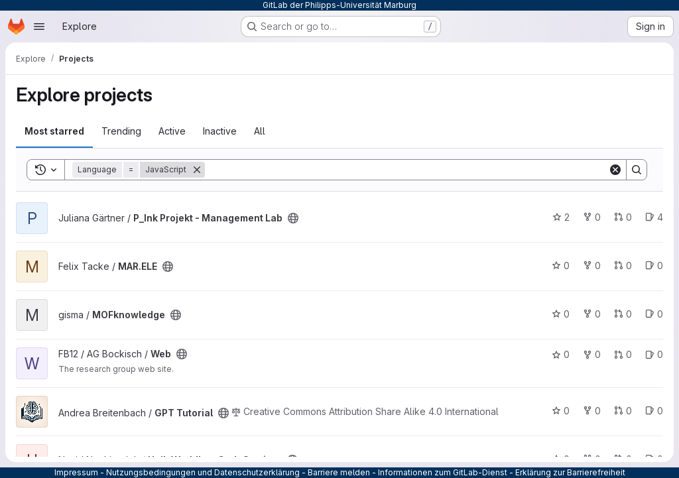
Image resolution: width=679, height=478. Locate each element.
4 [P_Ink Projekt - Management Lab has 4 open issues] (654, 217)
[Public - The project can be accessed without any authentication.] (293, 218)
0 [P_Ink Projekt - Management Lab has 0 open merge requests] (623, 217)
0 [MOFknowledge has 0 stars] (561, 314)
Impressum (76, 472)
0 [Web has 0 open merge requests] (623, 354)
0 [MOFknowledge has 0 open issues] (654, 314)
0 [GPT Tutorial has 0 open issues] (654, 410)
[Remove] (197, 170)
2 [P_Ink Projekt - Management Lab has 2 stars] (561, 217)
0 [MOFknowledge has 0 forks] (592, 314)
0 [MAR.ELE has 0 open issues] (654, 265)
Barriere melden (339, 472)
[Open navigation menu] (39, 26)
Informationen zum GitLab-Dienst (442, 472)
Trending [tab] (121, 131)
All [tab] (259, 131)
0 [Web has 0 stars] (561, 354)
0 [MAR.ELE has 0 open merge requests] (623, 265)
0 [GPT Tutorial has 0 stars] (561, 410)
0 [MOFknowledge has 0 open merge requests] (623, 314)
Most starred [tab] (54, 131)
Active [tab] (172, 131)
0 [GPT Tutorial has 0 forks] (592, 410)
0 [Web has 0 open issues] (654, 354)
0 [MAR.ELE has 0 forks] (592, 265)
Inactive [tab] (220, 131)
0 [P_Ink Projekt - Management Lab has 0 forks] (592, 217)
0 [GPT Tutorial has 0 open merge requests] (623, 410)
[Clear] (615, 170)
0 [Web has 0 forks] (592, 354)
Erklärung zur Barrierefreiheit (570, 472)
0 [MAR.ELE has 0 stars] (561, 265)
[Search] (406, 170)
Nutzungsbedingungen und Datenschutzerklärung (203, 472)
